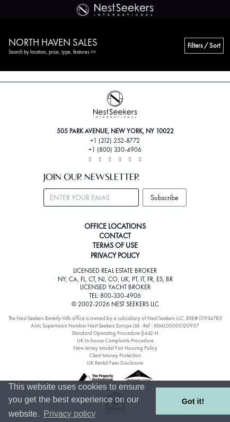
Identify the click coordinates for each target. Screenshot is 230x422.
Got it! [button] (193, 401)
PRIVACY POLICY (115, 255)
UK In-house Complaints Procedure (115, 340)
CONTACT (115, 235)
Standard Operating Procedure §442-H (115, 333)
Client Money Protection (115, 355)
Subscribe (165, 197)
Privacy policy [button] (69, 413)
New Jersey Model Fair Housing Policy (115, 348)
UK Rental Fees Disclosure (115, 362)
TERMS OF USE (115, 245)
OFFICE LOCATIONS (115, 226)
